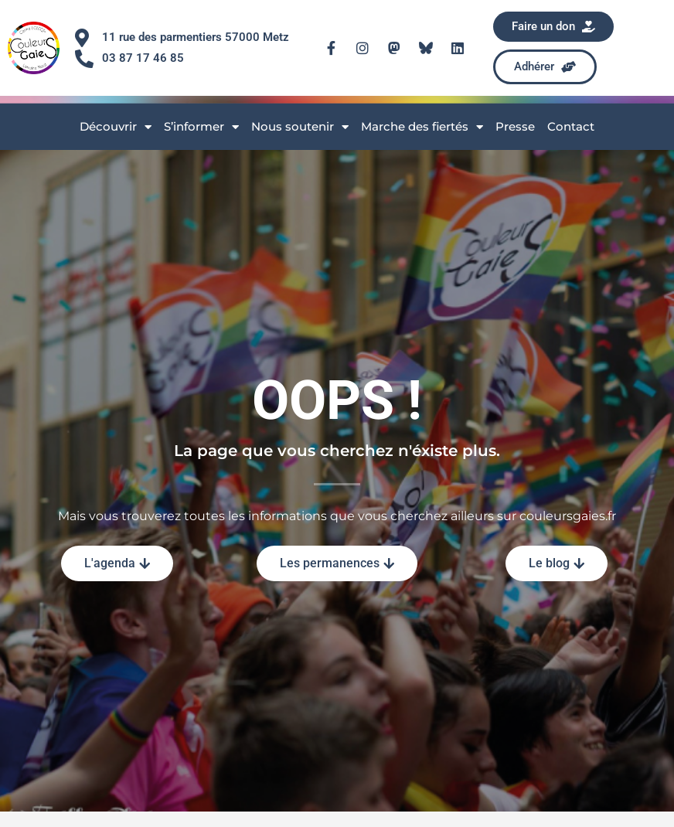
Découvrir (115, 127)
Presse (515, 126)
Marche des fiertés (422, 127)
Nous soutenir (300, 127)
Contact (570, 126)
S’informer (201, 127)
